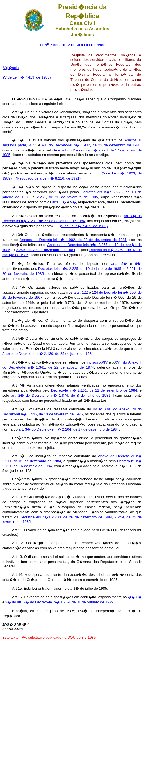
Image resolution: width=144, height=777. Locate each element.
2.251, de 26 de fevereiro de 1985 (67, 197)
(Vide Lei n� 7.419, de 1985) (27, 77)
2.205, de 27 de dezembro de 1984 (45, 250)
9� (73, 202)
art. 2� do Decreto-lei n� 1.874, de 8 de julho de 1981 (60, 395)
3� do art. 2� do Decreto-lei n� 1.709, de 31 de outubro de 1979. (60, 602)
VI (35, 145)
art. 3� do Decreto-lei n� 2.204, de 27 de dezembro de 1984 (69, 429)
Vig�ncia (11, 68)
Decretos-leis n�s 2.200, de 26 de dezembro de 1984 (66, 517)
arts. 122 (81, 292)
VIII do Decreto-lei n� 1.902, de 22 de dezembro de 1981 (91, 145)
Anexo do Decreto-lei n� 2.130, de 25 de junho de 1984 (47, 353)
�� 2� (135, 597)
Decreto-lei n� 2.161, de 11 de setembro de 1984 (94, 390)
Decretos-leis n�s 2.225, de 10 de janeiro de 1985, (80, 268)
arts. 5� (59, 202)
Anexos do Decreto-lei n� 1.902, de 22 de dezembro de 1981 (73, 240)
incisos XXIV (97, 362)
